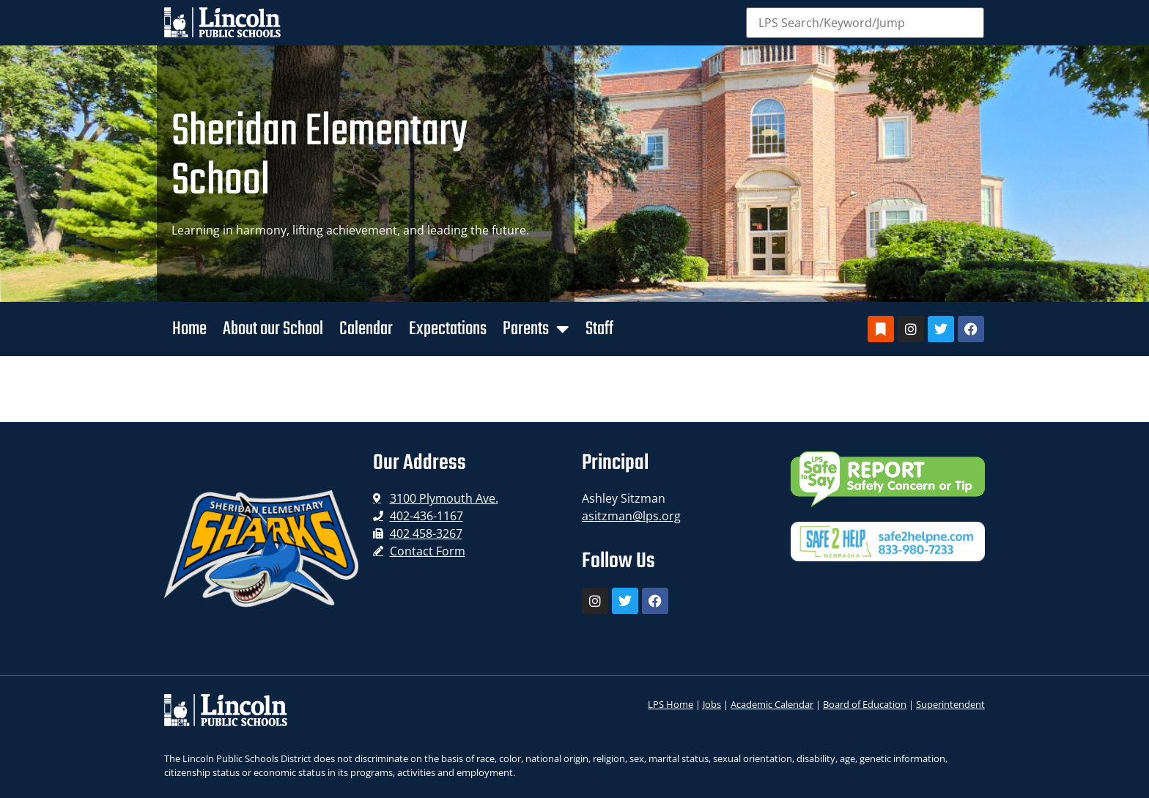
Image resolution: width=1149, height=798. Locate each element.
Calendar (366, 329)
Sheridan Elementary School (319, 157)
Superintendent (950, 704)
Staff (599, 329)
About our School (273, 329)
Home (189, 329)
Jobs (712, 704)
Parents (536, 329)
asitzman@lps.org (631, 516)
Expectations (448, 329)
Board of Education (864, 704)
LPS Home (670, 704)
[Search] (865, 22)
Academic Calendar (772, 704)
